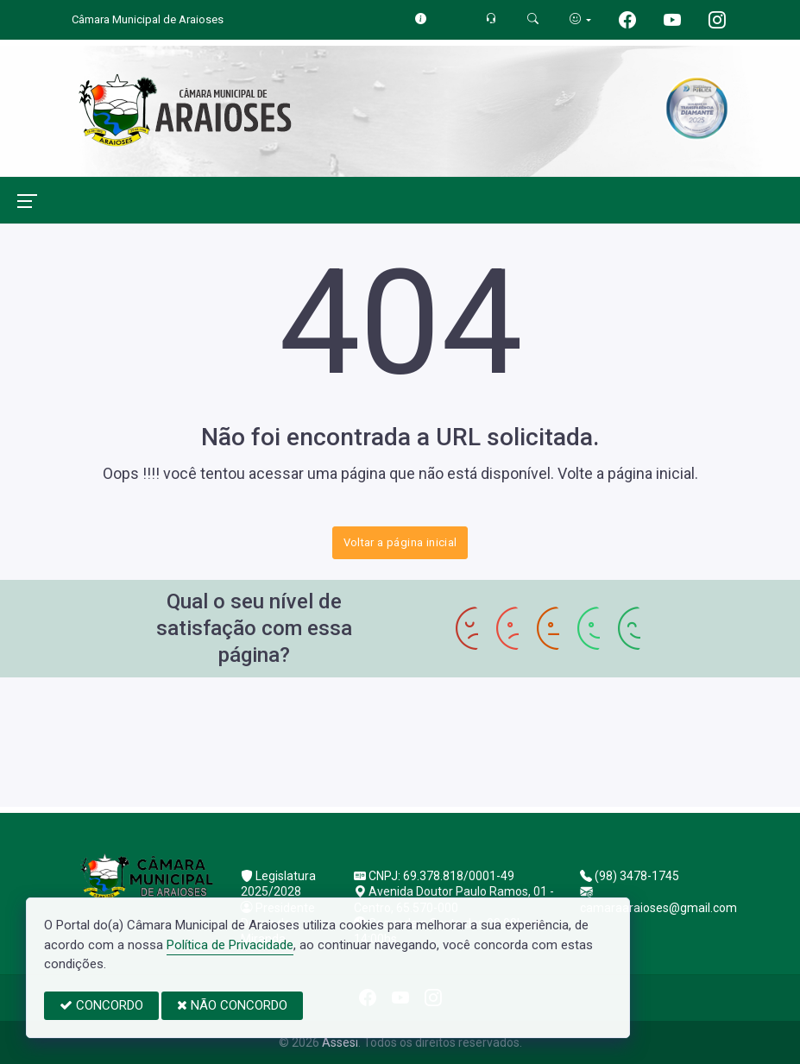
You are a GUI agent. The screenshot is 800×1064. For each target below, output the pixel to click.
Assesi (340, 1042)
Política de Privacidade (230, 945)
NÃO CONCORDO (232, 1005)
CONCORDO (101, 1005)
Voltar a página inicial (400, 542)
